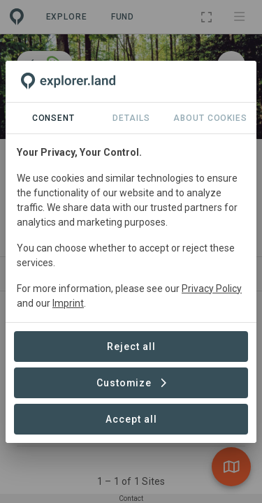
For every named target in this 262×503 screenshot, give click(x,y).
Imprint (68, 303)
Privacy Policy (212, 288)
